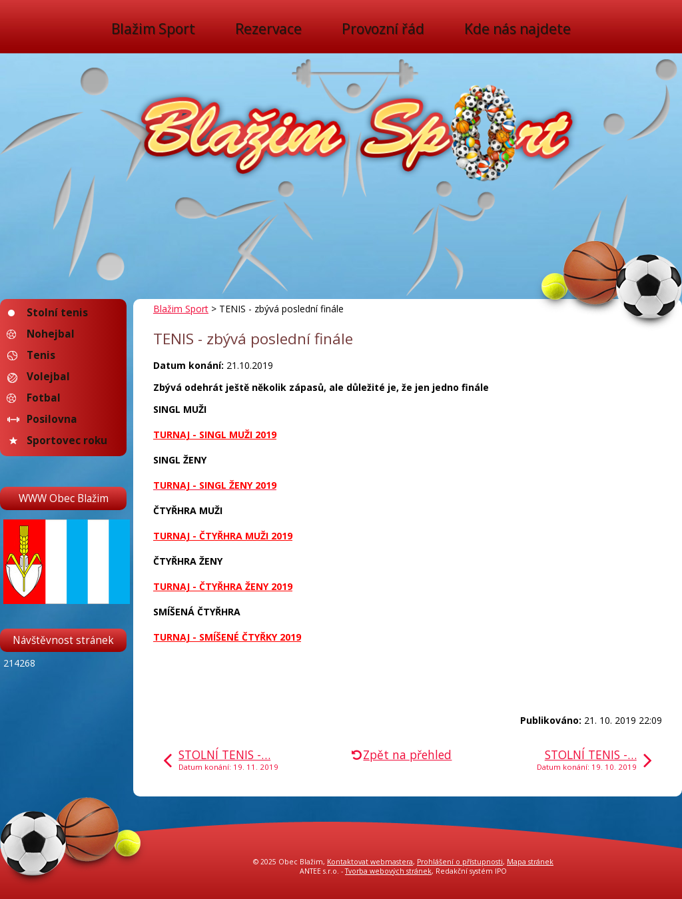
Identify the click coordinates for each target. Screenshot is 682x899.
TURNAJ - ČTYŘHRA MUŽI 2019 (222, 535)
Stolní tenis (57, 313)
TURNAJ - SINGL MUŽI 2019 (214, 434)
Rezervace (268, 29)
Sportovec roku (67, 441)
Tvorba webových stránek (388, 871)
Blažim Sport (153, 29)
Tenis (41, 355)
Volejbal (48, 377)
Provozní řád (383, 29)
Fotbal (44, 398)
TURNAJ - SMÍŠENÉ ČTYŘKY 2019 (227, 637)
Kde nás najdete (517, 29)
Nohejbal (51, 334)
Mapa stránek (530, 861)
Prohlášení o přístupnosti (460, 861)
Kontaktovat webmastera (370, 861)
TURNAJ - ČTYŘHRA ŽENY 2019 (222, 586)
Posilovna (52, 419)
